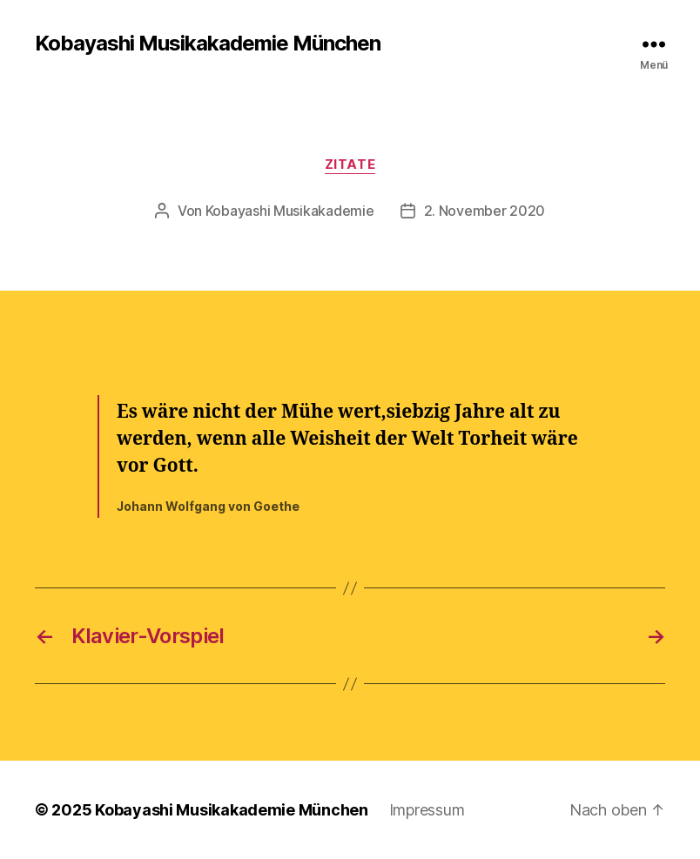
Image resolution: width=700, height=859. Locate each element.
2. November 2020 (485, 210)
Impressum (427, 810)
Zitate (350, 164)
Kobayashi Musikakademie (289, 210)
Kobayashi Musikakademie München (207, 43)
